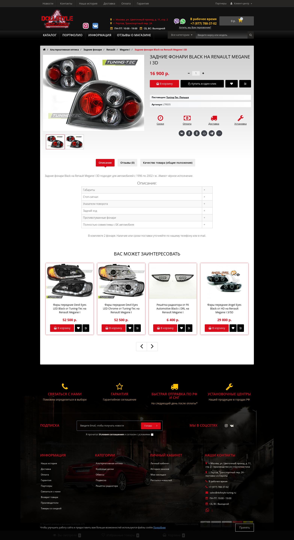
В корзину (62, 328)
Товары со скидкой (51, 508)
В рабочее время (203, 19)
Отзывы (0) (127, 162)
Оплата (90, 3)
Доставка (73, 3)
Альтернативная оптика (109, 463)
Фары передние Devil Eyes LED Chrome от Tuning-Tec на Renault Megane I (121, 308)
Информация (99, 35)
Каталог (50, 35)
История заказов (160, 469)
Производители (49, 502)
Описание (105, 162)
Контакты (144, 3)
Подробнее (159, 527)
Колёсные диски (105, 469)
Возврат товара (49, 497)
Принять (244, 527)
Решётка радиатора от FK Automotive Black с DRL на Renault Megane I (172, 308)
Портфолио (72, 35)
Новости (126, 3)
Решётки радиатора (107, 485)
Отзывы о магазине (134, 35)
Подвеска (101, 480)
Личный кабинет (160, 463)
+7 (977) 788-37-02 (203, 23)
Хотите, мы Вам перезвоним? (195, 27)
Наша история (52, 3)
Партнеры (220, 3)
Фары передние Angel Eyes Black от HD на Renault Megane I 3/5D (224, 308)
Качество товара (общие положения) (167, 162)
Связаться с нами (51, 491)
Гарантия (108, 3)
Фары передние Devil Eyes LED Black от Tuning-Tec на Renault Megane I (69, 308)
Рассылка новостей (161, 480)
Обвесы (100, 474)
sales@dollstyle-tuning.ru (221, 492)
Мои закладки (158, 474)
